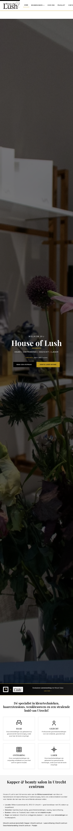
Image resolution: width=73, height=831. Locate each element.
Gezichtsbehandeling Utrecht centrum (17, 825)
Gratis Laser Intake (48, 364)
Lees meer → (48, 691)
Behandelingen (37, 5)
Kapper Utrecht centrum (33, 823)
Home (26, 5)
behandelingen (60, 815)
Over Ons (51, 5)
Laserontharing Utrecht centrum (55, 823)
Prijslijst (61, 5)
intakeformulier (45, 812)
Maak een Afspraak (24, 364)
